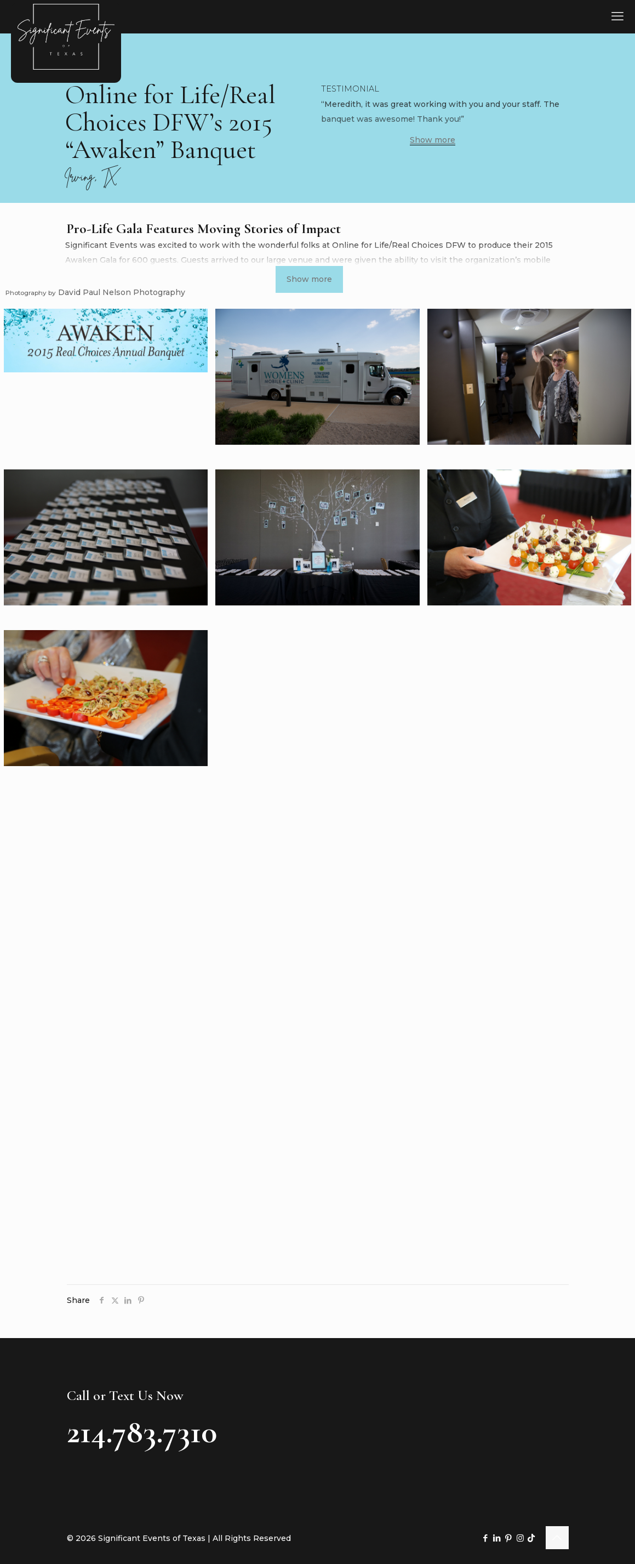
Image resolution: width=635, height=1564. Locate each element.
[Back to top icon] (557, 1537)
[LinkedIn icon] (497, 1538)
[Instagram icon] (520, 1538)
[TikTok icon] (531, 1538)
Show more (432, 140)
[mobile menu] (617, 16)
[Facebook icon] (486, 1538)
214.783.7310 (142, 1432)
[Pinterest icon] (509, 1538)
